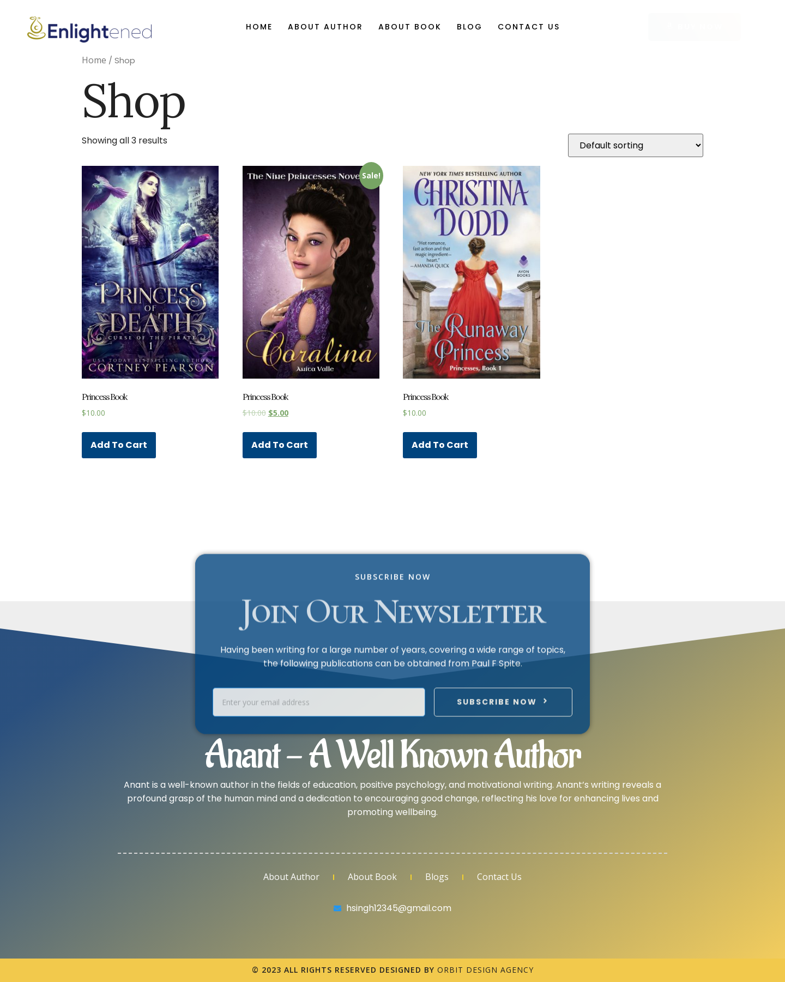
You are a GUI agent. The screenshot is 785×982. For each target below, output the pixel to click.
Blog (469, 26)
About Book (410, 26)
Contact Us (529, 26)
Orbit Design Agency (485, 970)
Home (259, 26)
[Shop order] (635, 145)
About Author (325, 26)
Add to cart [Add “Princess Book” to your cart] (118, 445)
